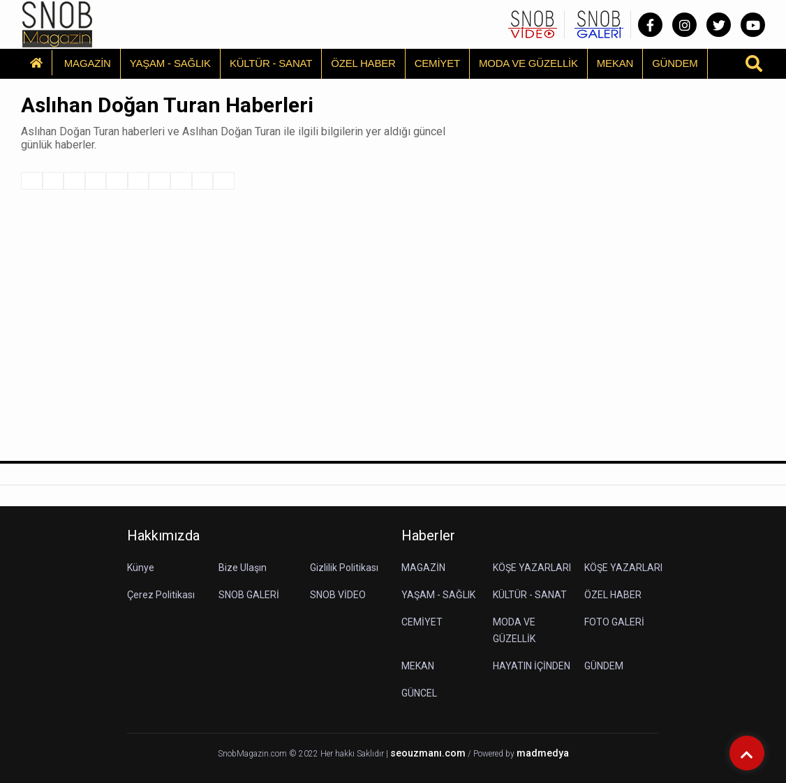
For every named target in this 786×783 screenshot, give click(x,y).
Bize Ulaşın (242, 567)
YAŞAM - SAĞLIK (170, 63)
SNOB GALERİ (248, 594)
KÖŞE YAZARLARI (532, 567)
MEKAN (615, 63)
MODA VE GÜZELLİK (528, 63)
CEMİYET (437, 63)
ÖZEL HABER (363, 63)
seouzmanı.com (428, 753)
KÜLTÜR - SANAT (271, 63)
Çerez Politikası (161, 594)
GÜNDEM (674, 63)
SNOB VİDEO (338, 594)
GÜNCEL (419, 693)
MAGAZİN (87, 63)
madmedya (543, 753)
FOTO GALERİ (614, 622)
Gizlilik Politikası (344, 567)
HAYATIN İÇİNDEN (531, 665)
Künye (140, 567)
